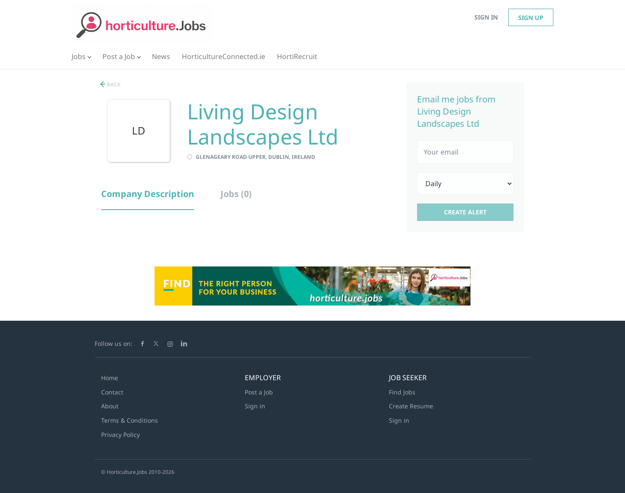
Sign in (486, 17)
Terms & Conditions (129, 420)
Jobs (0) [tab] (236, 194)
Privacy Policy (120, 435)
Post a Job (259, 392)
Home (109, 378)
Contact (112, 392)
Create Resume (411, 406)
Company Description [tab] (147, 194)
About (109, 406)
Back (113, 84)
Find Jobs (402, 392)
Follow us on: (113, 343)
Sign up (530, 17)
